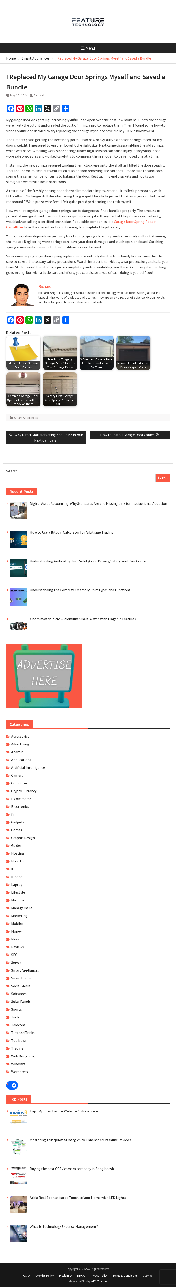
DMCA (81, 1276)
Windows (18, 1064)
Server (16, 962)
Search (12, 471)
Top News (19, 1040)
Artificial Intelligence (28, 767)
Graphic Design (23, 837)
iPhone (16, 876)
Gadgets (17, 822)
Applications (21, 759)
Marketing (19, 915)
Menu (88, 48)
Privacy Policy (98, 1276)
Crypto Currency (23, 791)
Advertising (20, 744)
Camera (17, 775)
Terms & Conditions (125, 1276)
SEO (14, 954)
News (15, 939)
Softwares (19, 993)
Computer (19, 783)
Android (17, 752)
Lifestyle (18, 892)
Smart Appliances (26, 418)
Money (16, 931)
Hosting (17, 853)
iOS (13, 869)
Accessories (20, 736)
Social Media (20, 986)
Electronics (20, 806)
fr (12, 814)
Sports (16, 1009)
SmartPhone (21, 978)
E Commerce (21, 798)
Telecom (18, 1025)
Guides (16, 845)
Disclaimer (65, 1276)
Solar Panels (21, 1001)
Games (16, 830)
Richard (39, 95)
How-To (17, 861)
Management (21, 908)
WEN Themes (99, 1281)
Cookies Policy (44, 1276)
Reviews (17, 947)
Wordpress (19, 1071)
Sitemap (148, 1276)
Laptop (17, 884)
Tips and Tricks (23, 1032)
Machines (18, 900)
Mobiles (17, 923)
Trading (17, 1048)
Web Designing (23, 1056)
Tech (15, 1017)
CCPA (26, 1276)
